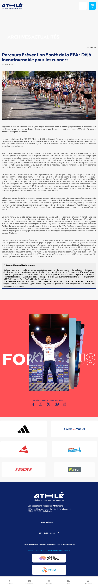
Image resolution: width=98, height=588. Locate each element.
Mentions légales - (55, 550)
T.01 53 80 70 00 (34, 511)
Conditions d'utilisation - (38, 550)
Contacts (66, 550)
